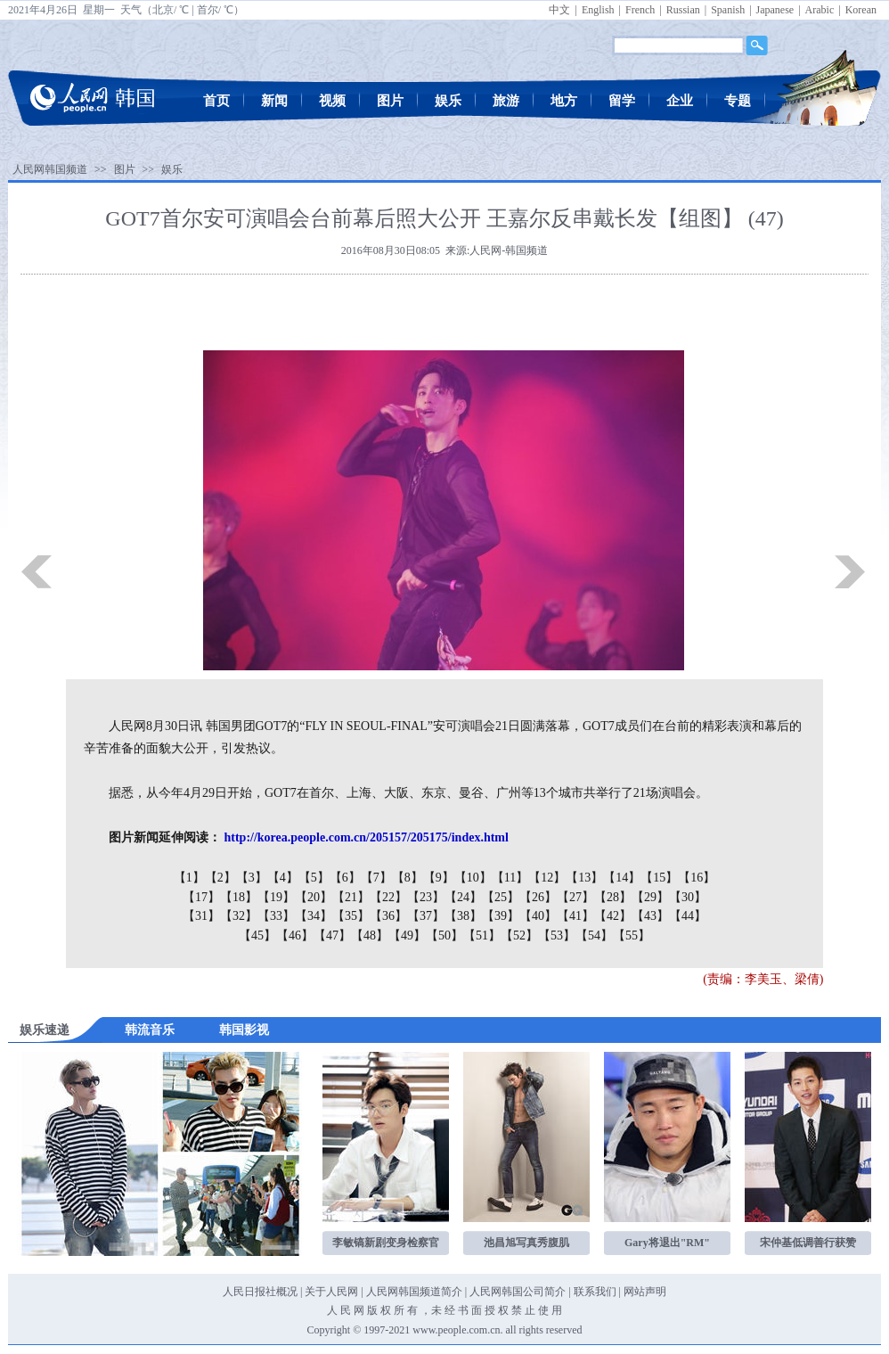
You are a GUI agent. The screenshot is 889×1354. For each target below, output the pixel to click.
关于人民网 (331, 1291)
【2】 (220, 877)
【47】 (332, 935)
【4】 (282, 877)
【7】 (376, 877)
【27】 (575, 897)
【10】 (473, 877)
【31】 (201, 916)
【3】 (251, 877)
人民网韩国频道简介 (414, 1291)
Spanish (728, 10)
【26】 (538, 897)
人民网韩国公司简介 (517, 1291)
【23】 (425, 897)
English (598, 10)
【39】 (500, 916)
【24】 (463, 897)
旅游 (506, 101)
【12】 (547, 877)
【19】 (276, 897)
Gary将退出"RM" (667, 1242)
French (640, 10)
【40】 (538, 916)
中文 (559, 10)
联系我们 (595, 1291)
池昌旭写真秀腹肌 (526, 1242)
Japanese (775, 10)
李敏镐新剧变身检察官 (385, 1242)
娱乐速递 (44, 1030)
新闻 (274, 101)
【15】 (659, 877)
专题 (737, 101)
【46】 (295, 935)
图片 (390, 101)
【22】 (388, 897)
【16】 (696, 877)
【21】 (351, 897)
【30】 (687, 897)
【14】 (621, 877)
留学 (621, 101)
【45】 (257, 935)
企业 (679, 101)
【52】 (519, 935)
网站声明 (645, 1291)
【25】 (500, 897)
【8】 (407, 877)
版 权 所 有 (392, 1310)
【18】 (238, 897)
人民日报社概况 (260, 1291)
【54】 (594, 935)
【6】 (345, 877)
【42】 (613, 916)
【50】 (444, 935)
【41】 (575, 916)
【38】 (463, 916)
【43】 (650, 916)
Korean (861, 10)
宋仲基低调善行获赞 (808, 1242)
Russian (683, 10)
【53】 (556, 935)
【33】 (276, 916)
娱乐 (448, 101)
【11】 (510, 877)
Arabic (820, 10)
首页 (216, 101)
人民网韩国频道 (49, 169)
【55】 (631, 935)
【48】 (369, 935)
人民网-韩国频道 (508, 250)
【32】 (238, 916)
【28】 (613, 897)
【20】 (313, 897)
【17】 (201, 897)
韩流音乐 (150, 1030)
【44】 (687, 916)
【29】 (650, 897)
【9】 (438, 877)
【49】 (407, 935)
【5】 (314, 877)
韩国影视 (244, 1030)
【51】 (482, 935)
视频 (332, 101)
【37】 (425, 916)
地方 (564, 101)
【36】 (388, 916)
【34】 (313, 916)
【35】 (351, 916)
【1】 (189, 877)
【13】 (584, 877)
